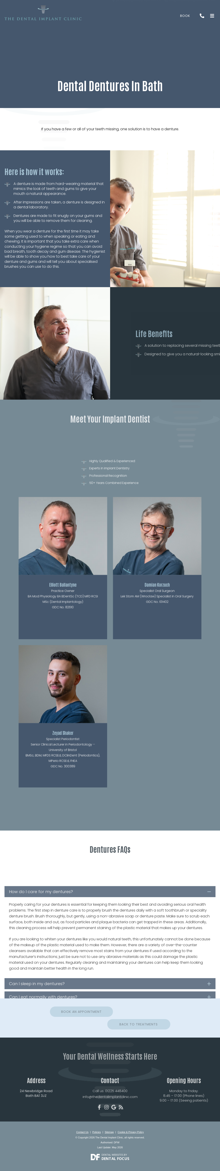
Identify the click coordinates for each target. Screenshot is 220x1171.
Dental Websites (112, 1154)
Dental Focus (115, 1158)
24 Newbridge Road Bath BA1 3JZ (36, 1112)
